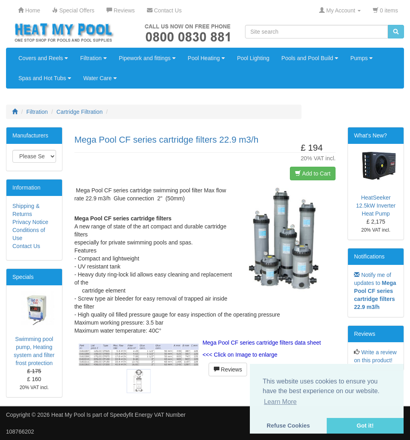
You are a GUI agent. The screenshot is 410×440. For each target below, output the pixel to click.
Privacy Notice (30, 222)
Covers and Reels (43, 58)
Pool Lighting (253, 58)
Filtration (93, 58)
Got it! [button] (365, 425)
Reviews (228, 369)
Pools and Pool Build (309, 58)
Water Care (100, 78)
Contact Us (26, 246)
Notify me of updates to (375, 291)
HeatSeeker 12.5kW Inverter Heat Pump (376, 205)
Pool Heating (206, 58)
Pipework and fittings (147, 58)
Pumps (361, 58)
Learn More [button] (280, 401)
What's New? (370, 135)
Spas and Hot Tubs (44, 78)
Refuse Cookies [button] (288, 425)
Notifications (369, 256)
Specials (23, 277)
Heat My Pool (68, 415)
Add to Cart (312, 173)
